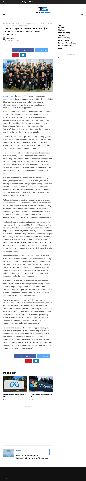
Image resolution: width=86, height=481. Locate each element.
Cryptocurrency (64, 38)
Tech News (62, 35)
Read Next (19, 450)
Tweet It (41, 50)
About (38, 2)
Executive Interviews (14, 2)
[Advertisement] (28, 425)
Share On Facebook (23, 50)
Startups (24, 2)
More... (61, 48)
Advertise (31, 2)
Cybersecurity (63, 40)
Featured (12, 23)
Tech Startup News (44, 23)
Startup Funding (22, 23)
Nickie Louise (6, 400)
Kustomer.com (8, 96)
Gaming (61, 27)
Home (4, 2)
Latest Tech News (65, 45)
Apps (60, 25)
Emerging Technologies (67, 43)
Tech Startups (8, 25)
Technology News (21, 25)
